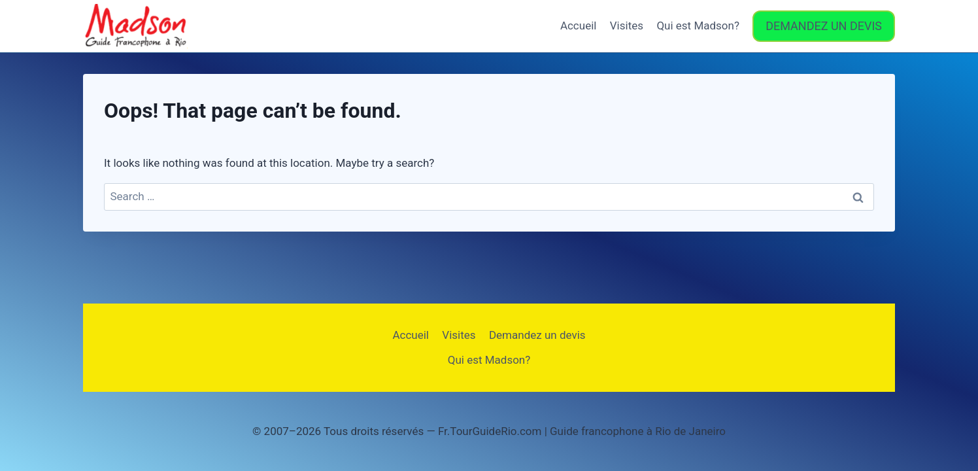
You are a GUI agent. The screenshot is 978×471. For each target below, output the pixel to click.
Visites (626, 25)
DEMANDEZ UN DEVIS (824, 26)
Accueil (578, 25)
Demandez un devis (537, 334)
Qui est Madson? (697, 25)
